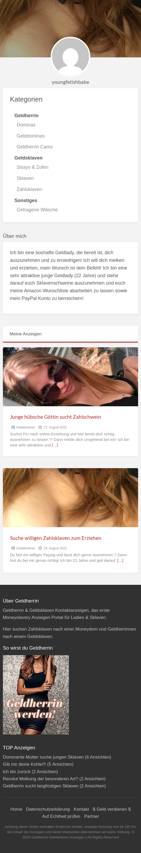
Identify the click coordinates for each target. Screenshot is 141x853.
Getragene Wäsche (37, 209)
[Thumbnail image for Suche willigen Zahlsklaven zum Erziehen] (70, 497)
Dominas (26, 124)
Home (16, 809)
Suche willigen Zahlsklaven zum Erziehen (55, 538)
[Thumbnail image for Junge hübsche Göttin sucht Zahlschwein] (70, 376)
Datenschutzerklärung (48, 809)
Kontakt (81, 809)
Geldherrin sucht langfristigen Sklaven (40, 785)
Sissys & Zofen (32, 167)
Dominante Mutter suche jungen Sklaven (43, 757)
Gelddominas (31, 136)
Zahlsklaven (29, 189)
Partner (91, 816)
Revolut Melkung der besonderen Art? (40, 778)
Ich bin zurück (17, 771)
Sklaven (25, 178)
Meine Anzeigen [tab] (25, 333)
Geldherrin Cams (35, 146)
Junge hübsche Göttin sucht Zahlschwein (55, 417)
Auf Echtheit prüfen (61, 816)
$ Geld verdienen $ (112, 809)
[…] (55, 445)
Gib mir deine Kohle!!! (24, 764)
